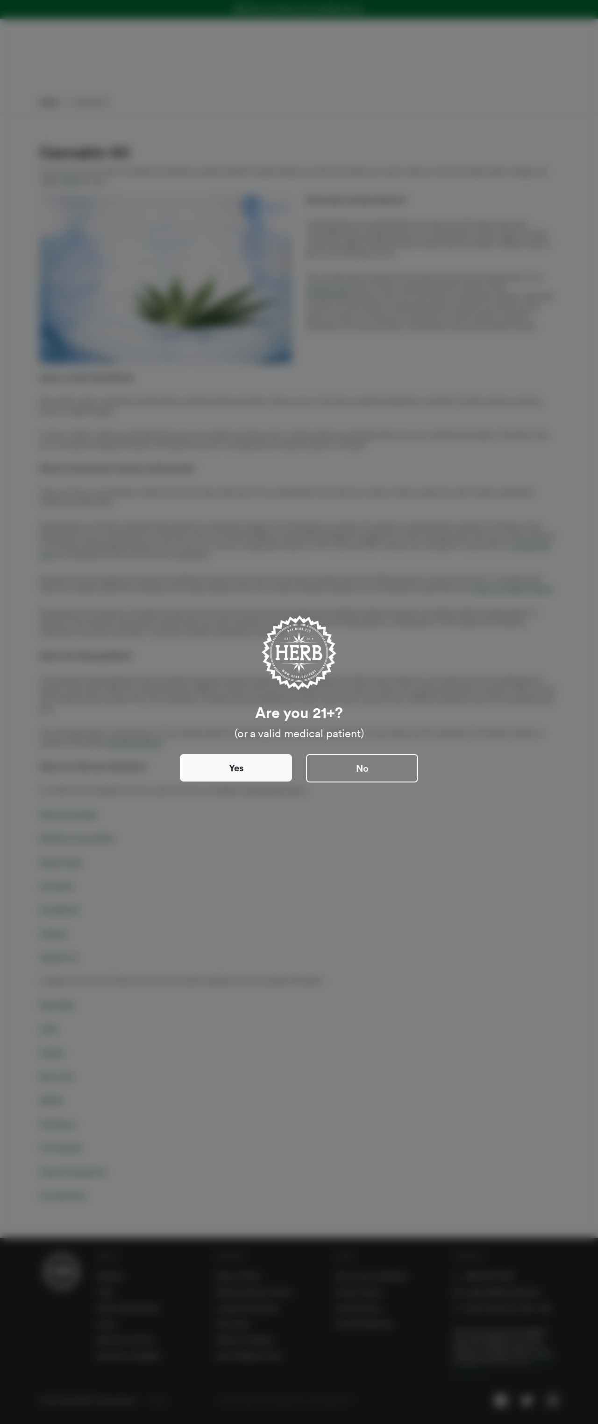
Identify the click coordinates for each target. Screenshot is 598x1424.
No (362, 768)
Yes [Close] (236, 768)
